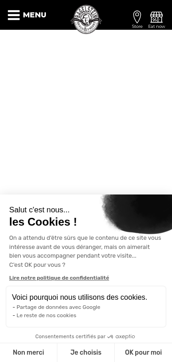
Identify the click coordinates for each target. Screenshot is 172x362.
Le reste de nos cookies (46, 315)
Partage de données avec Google (58, 307)
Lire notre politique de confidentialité (59, 278)
